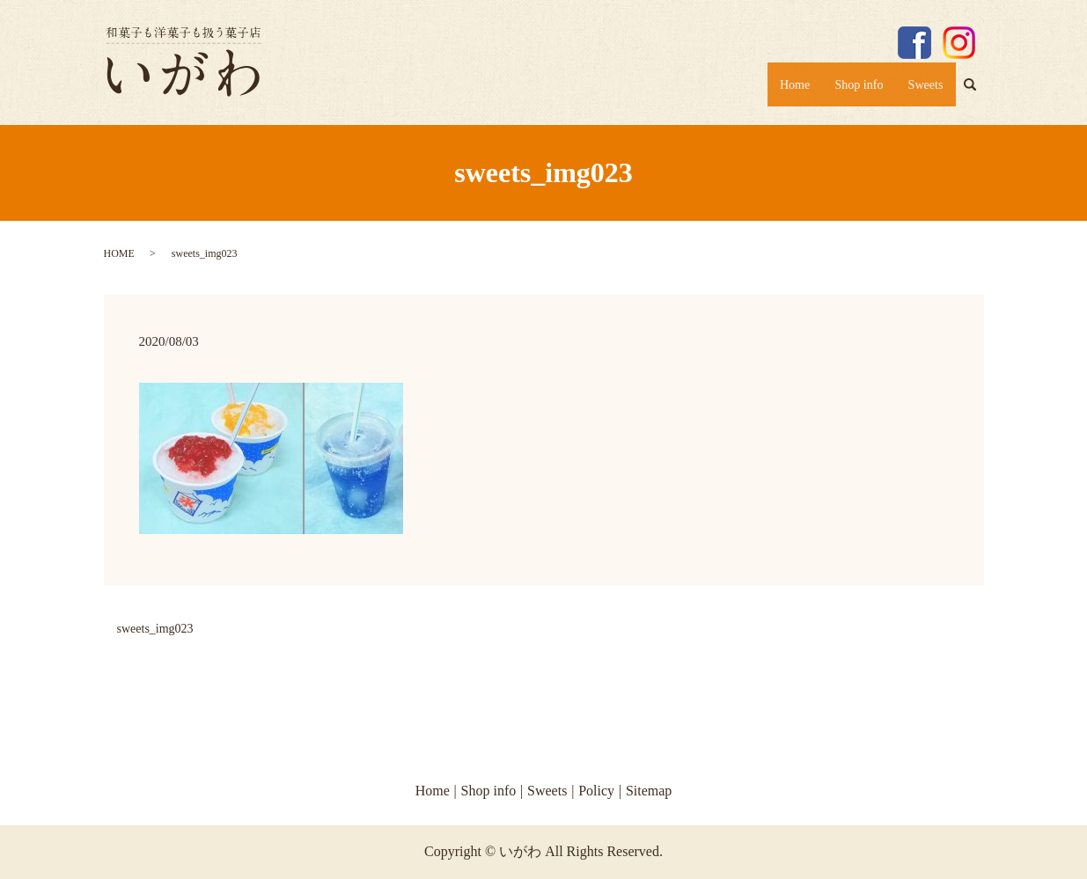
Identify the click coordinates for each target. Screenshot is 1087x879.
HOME (119, 253)
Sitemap (649, 790)
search (977, 92)
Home (769, 90)
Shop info (843, 90)
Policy (596, 790)
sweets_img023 (155, 628)
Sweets (920, 90)
